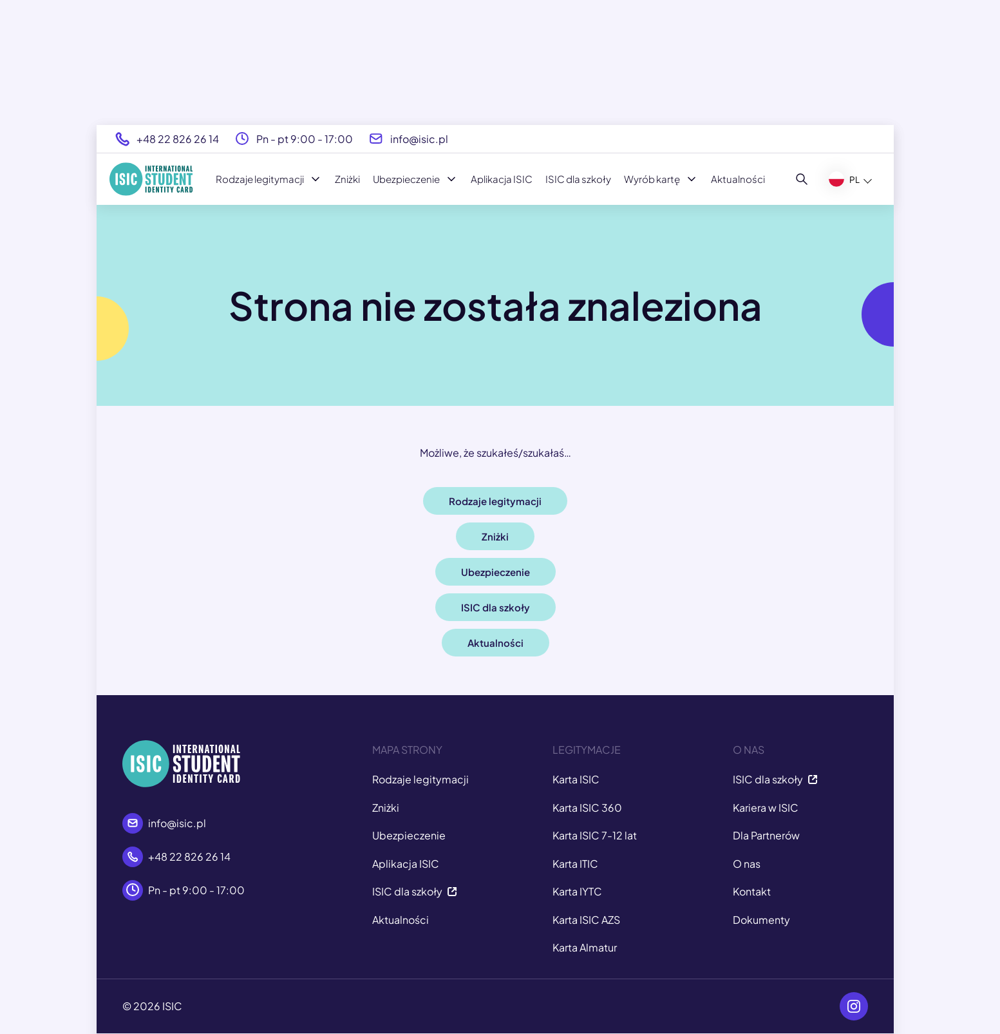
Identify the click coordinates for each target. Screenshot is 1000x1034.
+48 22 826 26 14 (178, 139)
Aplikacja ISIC (502, 179)
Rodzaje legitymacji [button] (495, 501)
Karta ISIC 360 (587, 807)
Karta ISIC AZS (586, 919)
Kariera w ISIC (765, 807)
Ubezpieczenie (415, 179)
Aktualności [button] (495, 643)
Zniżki (347, 179)
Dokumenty (761, 919)
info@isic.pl (419, 139)
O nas (746, 863)
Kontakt (752, 891)
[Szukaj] (802, 179)
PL (844, 179)
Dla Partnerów (766, 835)
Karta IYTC (577, 891)
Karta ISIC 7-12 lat (594, 835)
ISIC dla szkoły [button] (495, 607)
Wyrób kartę (661, 179)
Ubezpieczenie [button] (495, 572)
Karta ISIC (575, 779)
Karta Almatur (584, 947)
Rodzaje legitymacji (269, 179)
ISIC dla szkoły (578, 179)
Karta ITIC (575, 863)
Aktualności (738, 179)
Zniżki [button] (495, 536)
